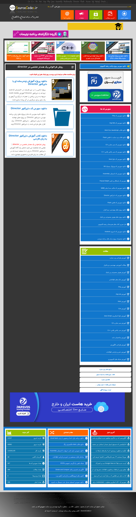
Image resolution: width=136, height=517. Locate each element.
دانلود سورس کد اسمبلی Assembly (114, 174)
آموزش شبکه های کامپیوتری (117, 359)
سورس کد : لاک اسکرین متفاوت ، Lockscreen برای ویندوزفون (109, 482)
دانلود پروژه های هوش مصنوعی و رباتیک (113, 217)
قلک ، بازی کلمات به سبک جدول (105, 374)
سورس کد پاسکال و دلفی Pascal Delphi (113, 181)
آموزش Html (122, 301)
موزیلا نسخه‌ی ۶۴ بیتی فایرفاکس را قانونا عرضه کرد (109, 457)
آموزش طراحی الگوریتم (118, 345)
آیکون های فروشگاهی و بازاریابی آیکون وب (70, 476)
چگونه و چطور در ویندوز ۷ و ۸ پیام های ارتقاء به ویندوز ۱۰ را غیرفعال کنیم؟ (111, 451)
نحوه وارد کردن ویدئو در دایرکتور (73, 494)
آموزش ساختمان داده (119, 337)
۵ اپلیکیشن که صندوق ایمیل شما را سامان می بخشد (109, 444)
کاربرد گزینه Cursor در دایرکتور (109, 494)
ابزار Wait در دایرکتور (109, 498)
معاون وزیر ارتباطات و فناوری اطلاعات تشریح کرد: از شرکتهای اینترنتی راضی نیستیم (109, 470)
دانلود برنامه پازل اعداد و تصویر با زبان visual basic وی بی (67, 438)
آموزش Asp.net (121, 294)
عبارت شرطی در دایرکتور (33, 494)
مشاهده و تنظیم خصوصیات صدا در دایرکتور (45, 498)
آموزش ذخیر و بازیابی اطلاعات (116, 352)
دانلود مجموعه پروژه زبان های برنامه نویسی (111, 239)
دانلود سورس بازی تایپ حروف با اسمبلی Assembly (67, 451)
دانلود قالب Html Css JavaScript (115, 130)
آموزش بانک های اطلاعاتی (117, 280)
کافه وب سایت (105, 380)
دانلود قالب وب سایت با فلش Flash (114, 137)
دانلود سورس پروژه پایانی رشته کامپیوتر (113, 66)
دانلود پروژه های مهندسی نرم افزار (114, 210)
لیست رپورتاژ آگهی (105, 390)
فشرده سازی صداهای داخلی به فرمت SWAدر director (42, 503)
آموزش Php (122, 287)
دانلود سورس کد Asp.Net (117, 123)
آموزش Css (122, 308)
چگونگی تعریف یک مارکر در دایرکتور (70, 498)
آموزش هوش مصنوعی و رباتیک (116, 272)
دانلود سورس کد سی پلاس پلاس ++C (113, 152)
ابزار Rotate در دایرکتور (92, 494)
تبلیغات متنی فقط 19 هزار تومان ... (105, 385)
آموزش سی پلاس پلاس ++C (117, 330)
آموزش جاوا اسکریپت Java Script (115, 316)
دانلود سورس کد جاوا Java (117, 159)
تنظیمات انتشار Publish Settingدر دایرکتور (72, 503)
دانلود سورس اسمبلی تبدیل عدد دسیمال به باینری (67, 482)
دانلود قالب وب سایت (105, 369)
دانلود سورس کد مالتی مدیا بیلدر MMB (113, 188)
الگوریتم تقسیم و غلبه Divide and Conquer (69, 469)
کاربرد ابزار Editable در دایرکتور (91, 498)
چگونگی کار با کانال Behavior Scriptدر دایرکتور (101, 503)
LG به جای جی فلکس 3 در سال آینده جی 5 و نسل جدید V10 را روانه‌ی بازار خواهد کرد (110, 476)
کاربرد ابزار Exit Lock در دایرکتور (52, 494)
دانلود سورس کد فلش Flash (117, 202)
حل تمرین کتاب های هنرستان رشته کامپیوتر (112, 224)
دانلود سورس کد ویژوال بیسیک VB (115, 166)
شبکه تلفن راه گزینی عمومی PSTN (72, 463)
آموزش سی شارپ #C (119, 323)
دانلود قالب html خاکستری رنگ (74, 444)
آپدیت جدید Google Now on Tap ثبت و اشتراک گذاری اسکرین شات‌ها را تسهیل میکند (111, 463)
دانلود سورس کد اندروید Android (115, 231)
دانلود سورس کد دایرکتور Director (115, 195)
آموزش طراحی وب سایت (118, 258)
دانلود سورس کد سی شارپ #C (116, 145)
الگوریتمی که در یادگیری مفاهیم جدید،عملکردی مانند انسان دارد (109, 438)
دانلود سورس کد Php (119, 116)
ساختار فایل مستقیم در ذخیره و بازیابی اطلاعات (68, 457)
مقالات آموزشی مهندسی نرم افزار (115, 265)
